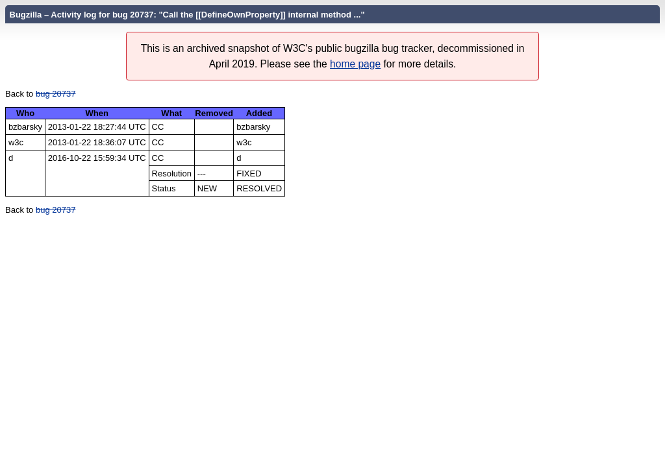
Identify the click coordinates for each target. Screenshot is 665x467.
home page (355, 63)
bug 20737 (55, 94)
